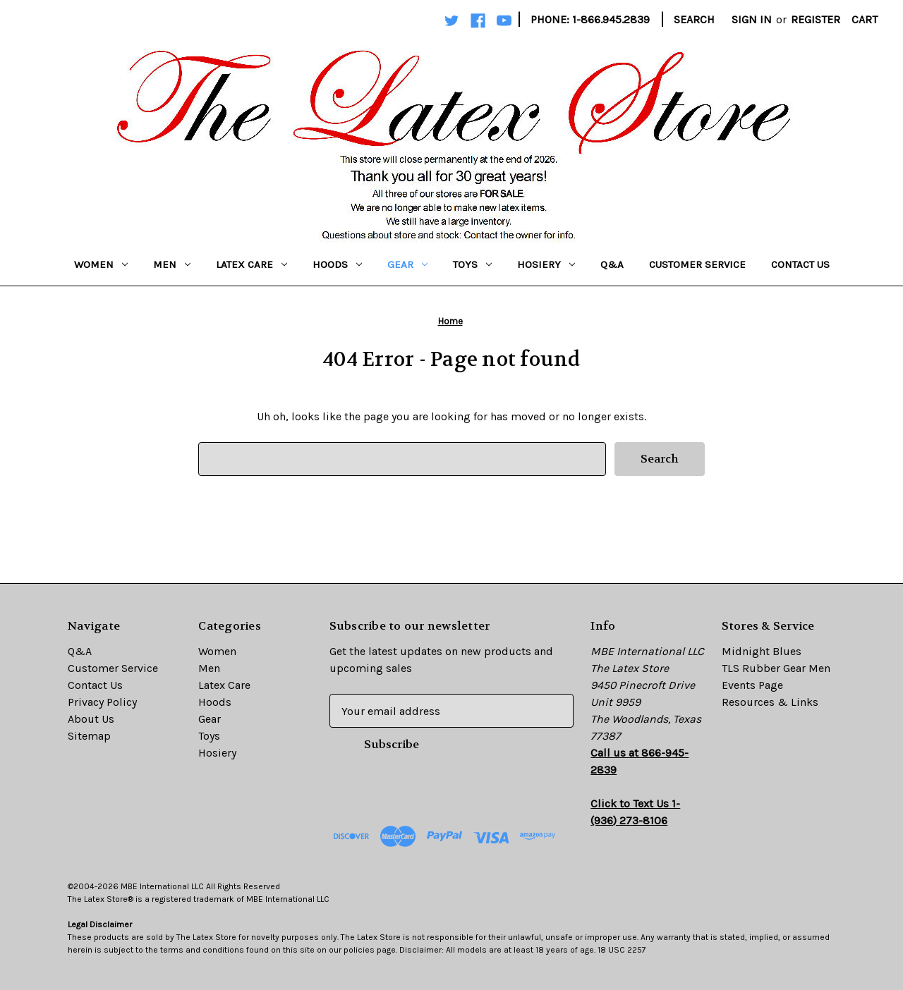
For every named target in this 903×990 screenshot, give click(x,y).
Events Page (752, 685)
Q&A (612, 264)
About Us (91, 719)
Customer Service (697, 264)
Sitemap (89, 735)
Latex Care (251, 264)
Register (815, 19)
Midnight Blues (761, 651)
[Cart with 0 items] (864, 19)
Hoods (337, 264)
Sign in (752, 19)
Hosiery (546, 264)
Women (101, 264)
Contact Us (800, 264)
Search (694, 19)
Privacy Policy (102, 702)
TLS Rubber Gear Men (776, 668)
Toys (472, 264)
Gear (407, 264)
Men (171, 264)
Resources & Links (770, 702)
